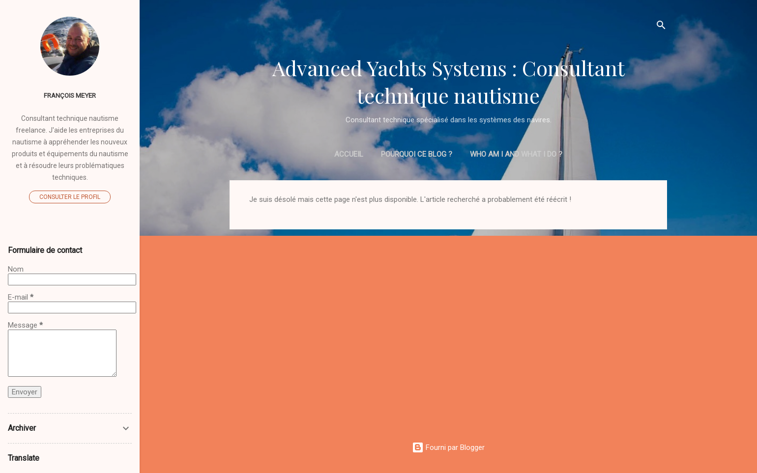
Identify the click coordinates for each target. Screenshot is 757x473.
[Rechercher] (661, 27)
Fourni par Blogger (448, 447)
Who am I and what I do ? (516, 154)
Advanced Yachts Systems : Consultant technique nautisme (448, 81)
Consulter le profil (69, 197)
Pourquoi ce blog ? (416, 154)
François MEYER (70, 95)
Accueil (348, 154)
